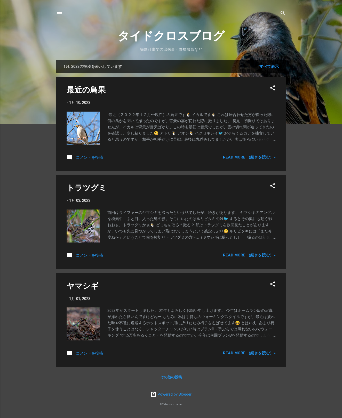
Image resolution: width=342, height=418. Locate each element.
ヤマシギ (83, 285)
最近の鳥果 (86, 89)
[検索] (283, 14)
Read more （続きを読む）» (249, 157)
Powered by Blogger (171, 394)
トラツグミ (87, 187)
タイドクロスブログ (171, 36)
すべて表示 (269, 66)
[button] (272, 89)
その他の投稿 (171, 377)
